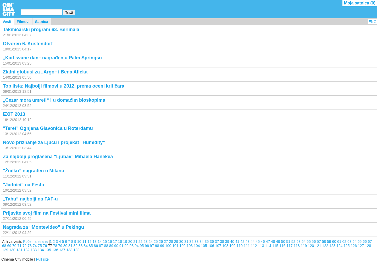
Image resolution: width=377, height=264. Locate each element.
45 (258, 241)
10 (79, 241)
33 (197, 241)
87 (101, 246)
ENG (372, 22)
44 (253, 241)
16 (110, 241)
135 (48, 250)
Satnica (41, 22)
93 (132, 246)
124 (339, 246)
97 (152, 246)
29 (176, 241)
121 (318, 246)
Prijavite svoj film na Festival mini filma (47, 213)
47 (268, 241)
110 (240, 246)
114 (268, 246)
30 (181, 241)
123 (332, 246)
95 (142, 246)
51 (288, 241)
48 (273, 241)
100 (168, 246)
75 (40, 246)
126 (354, 246)
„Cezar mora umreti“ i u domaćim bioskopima (54, 100)
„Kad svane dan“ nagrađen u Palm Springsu (52, 57)
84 (86, 246)
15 (105, 241)
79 (60, 246)
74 (35, 246)
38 (222, 241)
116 (282, 246)
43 (248, 241)
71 (19, 246)
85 (91, 246)
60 (334, 241)
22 (140, 241)
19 (125, 241)
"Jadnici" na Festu (23, 184)
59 (329, 241)
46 (263, 241)
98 (157, 246)
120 (311, 246)
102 (183, 246)
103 (190, 246)
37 (217, 241)
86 (96, 246)
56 (314, 241)
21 (135, 241)
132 (27, 250)
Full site (42, 259)
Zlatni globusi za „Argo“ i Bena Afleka (45, 71)
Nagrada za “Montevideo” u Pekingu (43, 227)
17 (115, 241)
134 (41, 250)
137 (62, 250)
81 (70, 246)
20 (130, 241)
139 (77, 250)
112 (254, 246)
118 (297, 246)
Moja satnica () (359, 3)
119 (304, 246)
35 (207, 241)
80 (65, 246)
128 (368, 246)
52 (293, 241)
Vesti (7, 22)
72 (25, 246)
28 (171, 241)
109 (232, 246)
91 (121, 246)
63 (349, 241)
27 (166, 241)
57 (319, 241)
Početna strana (35, 241)
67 (370, 241)
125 (346, 246)
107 (218, 246)
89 (111, 246)
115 (275, 246)
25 (156, 241)
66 (365, 241)
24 (151, 241)
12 (89, 241)
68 (4, 246)
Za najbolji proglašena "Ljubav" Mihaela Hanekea (58, 156)
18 (120, 241)
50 (283, 241)
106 (211, 246)
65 (360, 241)
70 (14, 246)
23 (145, 241)
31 (186, 241)
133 (34, 250)
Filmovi (23, 22)
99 (162, 246)
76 (45, 246)
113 (261, 246)
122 (325, 246)
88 (106, 246)
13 (94, 241)
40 (232, 241)
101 (175, 246)
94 (137, 246)
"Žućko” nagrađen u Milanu (33, 170)
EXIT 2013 (14, 114)
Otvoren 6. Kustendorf (28, 43)
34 (201, 241)
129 (5, 250)
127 (361, 246)
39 (227, 241)
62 (344, 241)
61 (339, 241)
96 (147, 246)
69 (9, 246)
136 (55, 250)
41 (237, 241)
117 (289, 246)
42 (242, 241)
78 (55, 246)
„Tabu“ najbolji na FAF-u (30, 199)
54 (304, 241)
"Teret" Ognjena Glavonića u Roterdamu (48, 128)
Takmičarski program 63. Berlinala (41, 29)
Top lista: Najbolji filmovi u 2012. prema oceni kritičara (63, 86)
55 (309, 241)
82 (76, 246)
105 (204, 246)
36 (212, 241)
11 (84, 241)
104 (197, 246)
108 (225, 246)
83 (81, 246)
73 (29, 246)
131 (19, 250)
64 (354, 241)
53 (298, 241)
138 (69, 250)
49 (278, 241)
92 (126, 246)
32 (191, 241)
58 (324, 241)
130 (12, 250)
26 (161, 241)
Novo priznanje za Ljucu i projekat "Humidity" (54, 142)
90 (116, 246)
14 (100, 241)
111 (247, 246)
